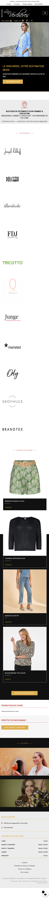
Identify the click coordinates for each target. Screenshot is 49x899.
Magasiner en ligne (13, 82)
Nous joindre (39, 4)
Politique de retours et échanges (24, 877)
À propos (17, 4)
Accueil (9, 4)
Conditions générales (42, 894)
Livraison (24, 874)
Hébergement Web (35, 889)
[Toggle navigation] (45, 13)
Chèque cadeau (27, 4)
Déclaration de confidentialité (30, 892)
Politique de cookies (16, 892)
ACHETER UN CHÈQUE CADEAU (24, 693)
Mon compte (5, 21)
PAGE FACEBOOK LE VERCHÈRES (15, 727)
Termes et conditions (24, 880)
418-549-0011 (8, 839)
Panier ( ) (17, 21)
